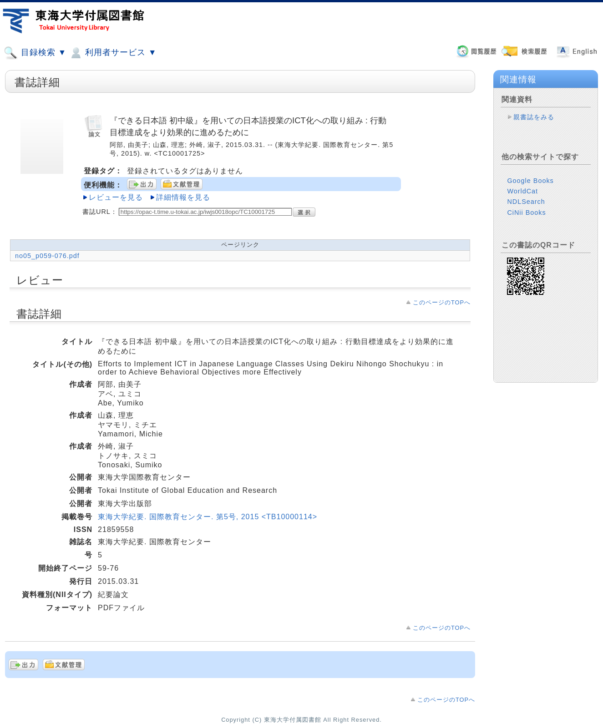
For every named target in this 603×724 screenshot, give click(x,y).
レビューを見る (116, 197)
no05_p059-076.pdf (47, 255)
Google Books (530, 173)
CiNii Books (526, 205)
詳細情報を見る (183, 197)
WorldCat (522, 183)
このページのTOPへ (442, 302)
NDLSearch (526, 194)
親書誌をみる (533, 117)
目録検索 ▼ (35, 53)
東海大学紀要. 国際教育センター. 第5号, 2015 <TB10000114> (207, 517)
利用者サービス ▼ (113, 53)
